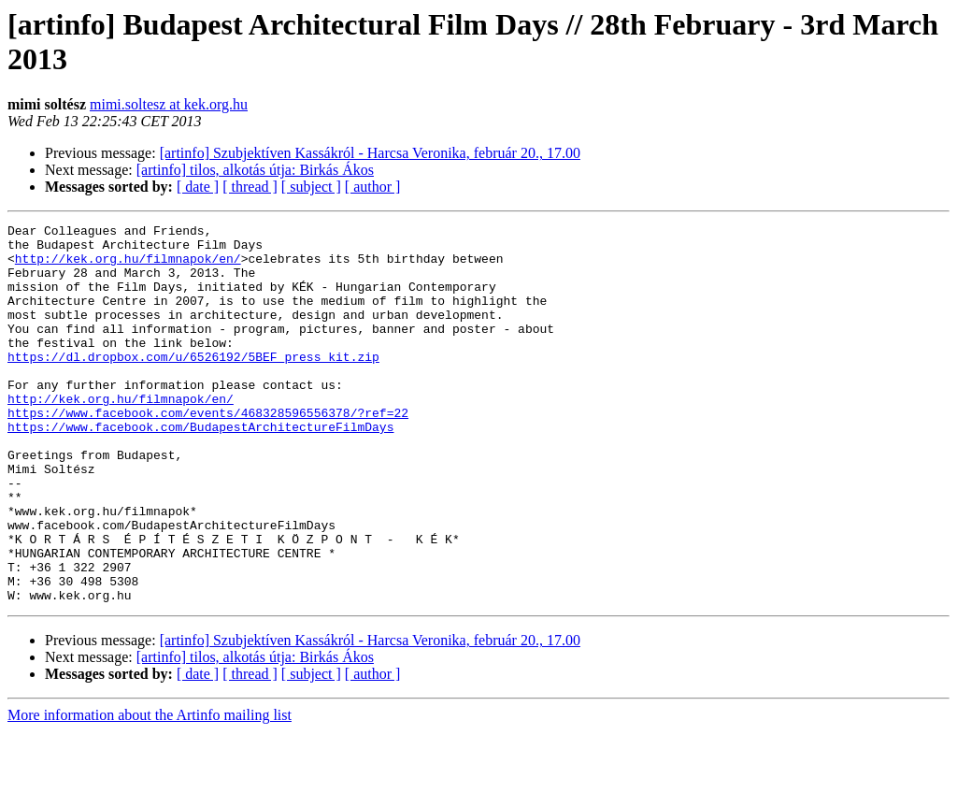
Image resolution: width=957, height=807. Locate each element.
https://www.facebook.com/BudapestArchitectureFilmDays (200, 468)
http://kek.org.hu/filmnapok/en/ (128, 266)
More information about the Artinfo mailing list (149, 791)
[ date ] (198, 187)
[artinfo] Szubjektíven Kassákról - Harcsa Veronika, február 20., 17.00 (370, 153)
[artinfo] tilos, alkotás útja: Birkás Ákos (255, 170)
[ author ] (373, 187)
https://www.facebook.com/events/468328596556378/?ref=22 (207, 451)
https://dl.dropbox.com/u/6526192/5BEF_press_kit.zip (193, 384)
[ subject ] (311, 187)
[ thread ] (250, 187)
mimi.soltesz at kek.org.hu (169, 104)
